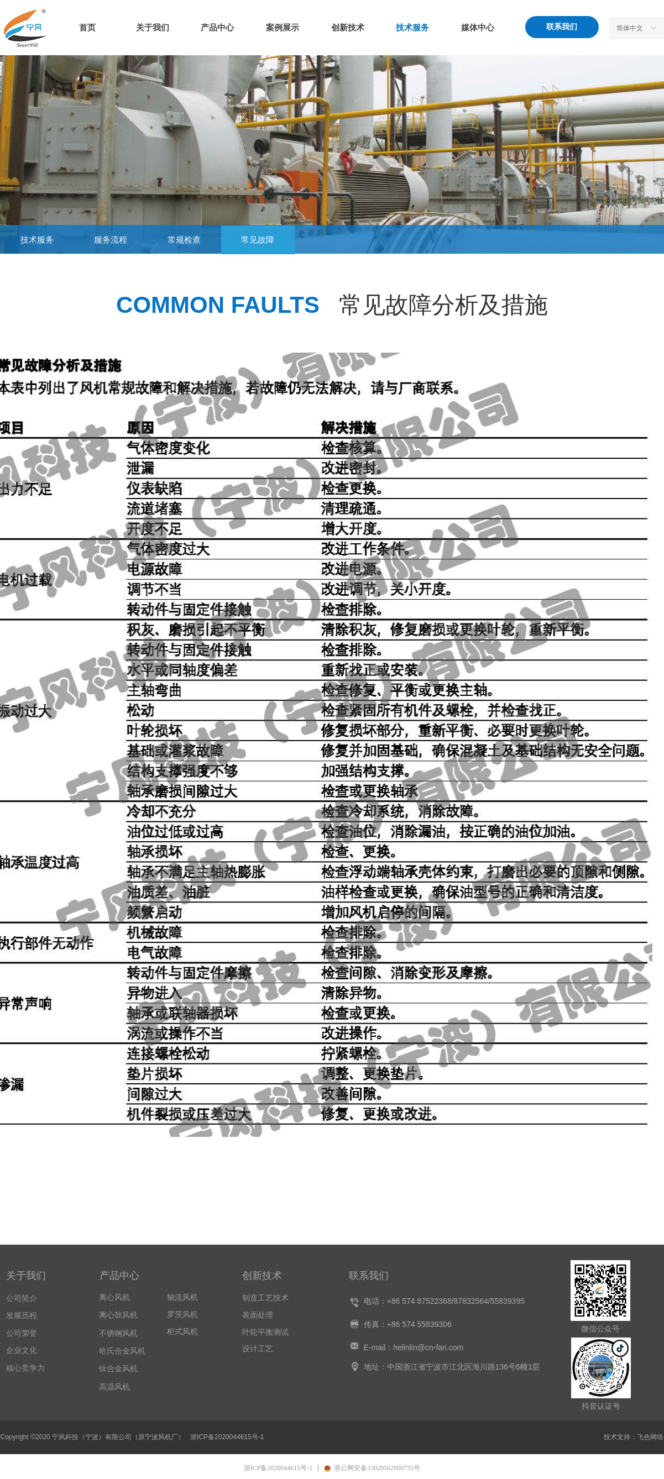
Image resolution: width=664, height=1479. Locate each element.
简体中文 (629, 28)
